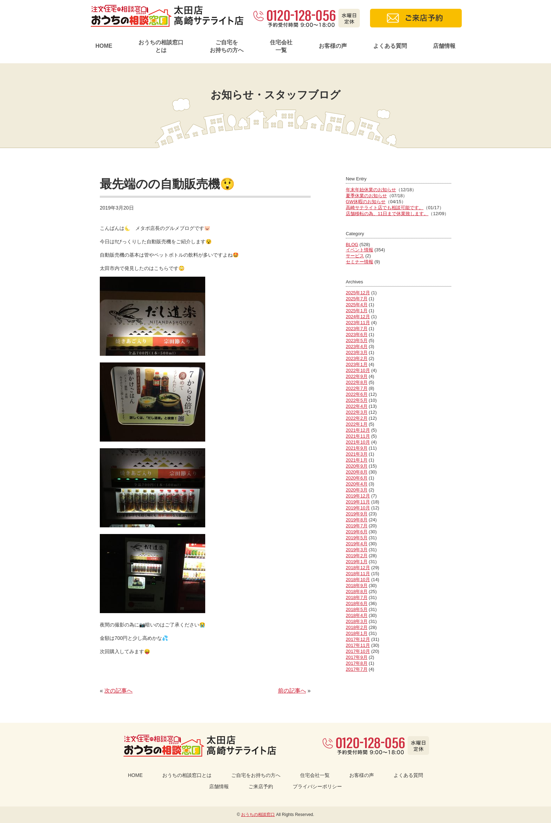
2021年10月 (358, 442)
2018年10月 (358, 579)
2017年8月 (357, 663)
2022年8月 (357, 382)
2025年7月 (357, 298)
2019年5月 (357, 537)
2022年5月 (357, 400)
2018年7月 (357, 597)
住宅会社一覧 (281, 46)
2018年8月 (357, 591)
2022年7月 (357, 388)
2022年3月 (357, 412)
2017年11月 (358, 645)
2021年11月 (358, 436)
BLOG (352, 244)
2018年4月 (357, 615)
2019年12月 (358, 496)
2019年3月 (357, 549)
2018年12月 (358, 567)
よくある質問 (390, 46)
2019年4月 (357, 543)
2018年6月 (357, 603)
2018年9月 (357, 585)
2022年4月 (357, 406)
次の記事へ (118, 691)
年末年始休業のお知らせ (371, 189)
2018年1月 (357, 633)
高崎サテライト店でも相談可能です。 (384, 207)
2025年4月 (357, 304)
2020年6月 (357, 478)
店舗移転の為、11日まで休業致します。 (387, 213)
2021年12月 (358, 430)
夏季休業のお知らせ (366, 195)
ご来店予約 (260, 786)
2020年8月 (357, 472)
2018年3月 (357, 621)
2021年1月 (357, 460)
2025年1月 (357, 310)
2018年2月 (357, 627)
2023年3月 (357, 352)
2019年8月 (357, 519)
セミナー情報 (359, 261)
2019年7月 (357, 525)
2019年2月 (357, 555)
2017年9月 (357, 657)
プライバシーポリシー (317, 786)
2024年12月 (358, 316)
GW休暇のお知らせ (365, 201)
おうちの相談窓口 (258, 814)
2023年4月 (357, 346)
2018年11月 (358, 573)
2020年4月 (357, 484)
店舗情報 (444, 46)
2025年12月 (358, 292)
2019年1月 (357, 561)
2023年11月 (358, 322)
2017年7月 (357, 669)
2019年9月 (357, 513)
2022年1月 (357, 424)
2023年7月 (357, 328)
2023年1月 (357, 364)
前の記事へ (292, 691)
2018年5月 (357, 609)
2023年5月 (357, 340)
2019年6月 (357, 531)
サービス (355, 255)
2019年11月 (358, 501)
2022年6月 (357, 394)
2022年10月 (358, 370)
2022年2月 (357, 418)
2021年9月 (357, 448)
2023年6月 (357, 334)
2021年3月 (357, 454)
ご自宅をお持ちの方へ (227, 46)
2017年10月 (358, 651)
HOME (103, 46)
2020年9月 (357, 466)
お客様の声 (333, 46)
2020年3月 (357, 490)
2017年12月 (358, 639)
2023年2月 (357, 358)
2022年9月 (357, 376)
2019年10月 (358, 507)
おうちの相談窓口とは (160, 46)
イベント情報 (359, 249)
